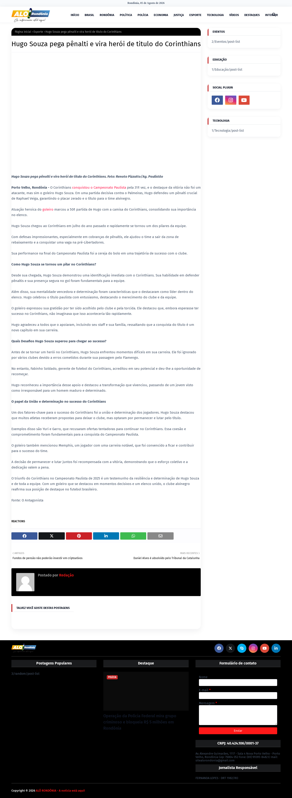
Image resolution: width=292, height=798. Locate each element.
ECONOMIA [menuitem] (161, 15)
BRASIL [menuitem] (89, 15)
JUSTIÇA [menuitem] (179, 15)
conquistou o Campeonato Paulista (99, 187)
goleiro (48, 209)
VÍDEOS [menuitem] (234, 15)
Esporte (38, 31)
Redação (66, 575)
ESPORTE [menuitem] (195, 15)
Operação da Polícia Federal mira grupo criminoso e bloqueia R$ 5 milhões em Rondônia (139, 722)
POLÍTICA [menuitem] (126, 15)
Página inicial (23, 31)
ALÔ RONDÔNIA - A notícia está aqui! (60, 790)
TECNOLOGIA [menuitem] (215, 15)
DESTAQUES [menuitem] (252, 15)
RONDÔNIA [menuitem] (107, 15)
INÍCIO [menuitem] (75, 15)
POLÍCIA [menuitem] (143, 15)
